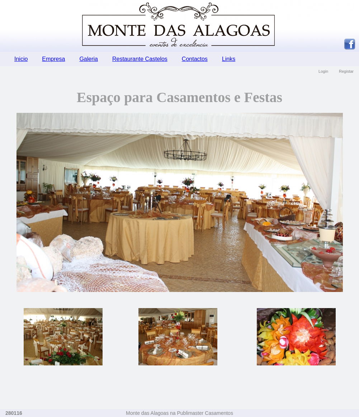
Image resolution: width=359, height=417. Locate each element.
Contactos (195, 59)
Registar (346, 71)
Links (228, 59)
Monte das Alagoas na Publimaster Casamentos (179, 413)
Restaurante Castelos (139, 59)
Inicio (21, 59)
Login (323, 71)
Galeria (88, 59)
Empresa (53, 59)
